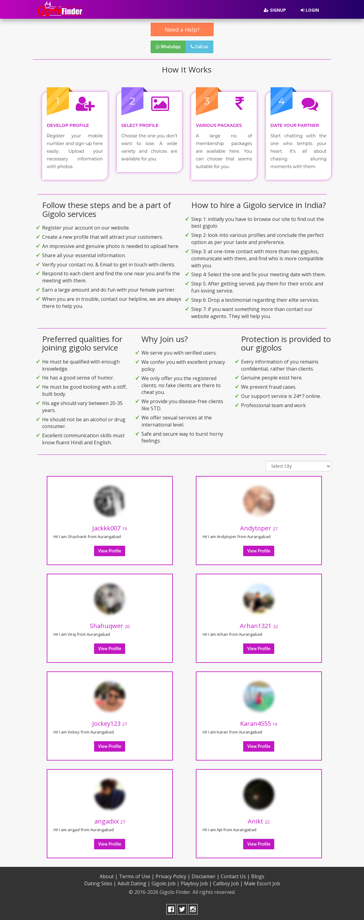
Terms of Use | (136, 875)
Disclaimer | (206, 875)
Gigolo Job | (166, 882)
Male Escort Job (262, 882)
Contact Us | (235, 875)
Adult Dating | (133, 882)
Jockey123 (109, 723)
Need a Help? (182, 29)
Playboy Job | (196, 882)
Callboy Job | (228, 882)
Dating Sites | (100, 882)
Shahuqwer (110, 625)
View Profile (109, 550)
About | (109, 875)
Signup (275, 10)
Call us (199, 46)
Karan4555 (258, 723)
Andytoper (259, 527)
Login (310, 10)
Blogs (257, 875)
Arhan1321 (259, 625)
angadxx (109, 820)
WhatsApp (168, 46)
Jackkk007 (109, 527)
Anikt (259, 820)
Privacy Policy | (173, 875)
